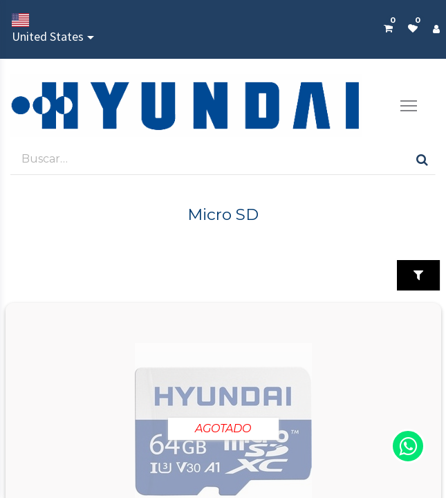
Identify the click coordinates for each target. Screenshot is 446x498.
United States (48, 28)
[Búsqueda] (422, 158)
